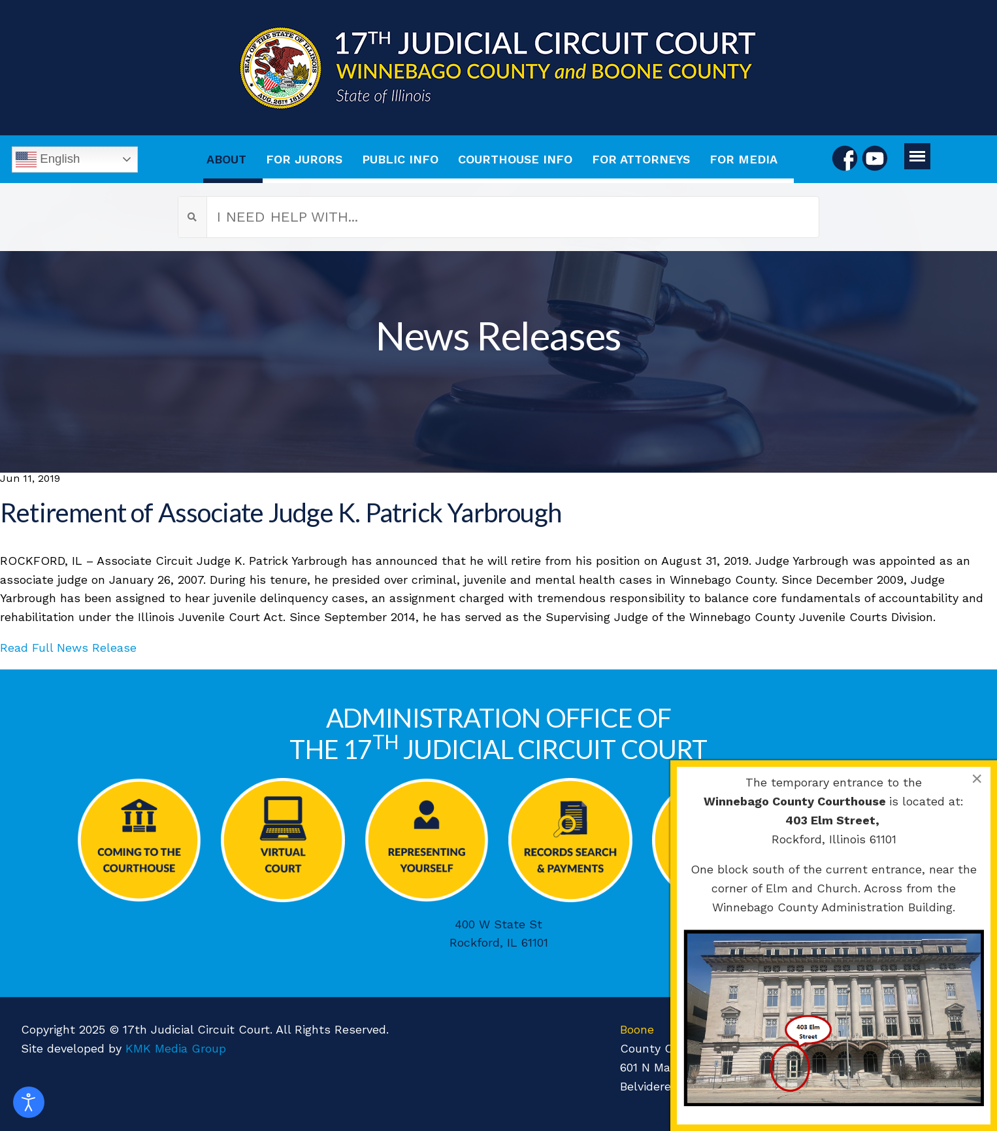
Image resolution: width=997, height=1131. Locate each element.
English (48, 159)
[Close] (976, 778)
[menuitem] (233, 159)
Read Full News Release (68, 647)
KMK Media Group (175, 1048)
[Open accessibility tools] (28, 1102)
